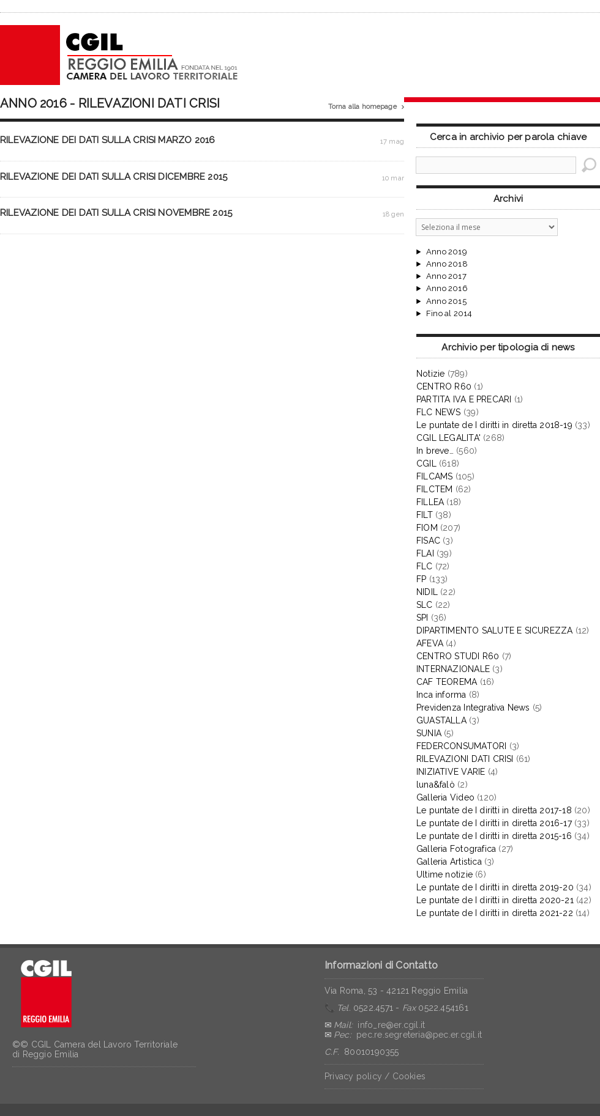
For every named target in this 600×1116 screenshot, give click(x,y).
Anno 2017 (446, 276)
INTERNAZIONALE (453, 669)
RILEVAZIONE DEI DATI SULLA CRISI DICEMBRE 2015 (113, 176)
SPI (422, 618)
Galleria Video (445, 797)
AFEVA (429, 643)
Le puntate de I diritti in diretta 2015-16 (494, 836)
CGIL (426, 463)
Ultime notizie (444, 874)
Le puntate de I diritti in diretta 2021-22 (494, 913)
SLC (424, 605)
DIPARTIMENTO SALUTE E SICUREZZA (494, 630)
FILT (424, 515)
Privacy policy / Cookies (375, 1076)
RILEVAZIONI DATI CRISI (465, 759)
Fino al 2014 (449, 313)
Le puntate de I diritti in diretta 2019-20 (495, 887)
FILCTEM (434, 489)
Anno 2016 (447, 288)
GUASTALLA (441, 720)
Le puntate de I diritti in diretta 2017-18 (494, 810)
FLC (424, 566)
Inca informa (441, 695)
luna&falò (435, 784)
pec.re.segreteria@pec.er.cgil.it (419, 1035)
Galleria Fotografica (456, 849)
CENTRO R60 (443, 386)
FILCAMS (434, 476)
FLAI (425, 553)
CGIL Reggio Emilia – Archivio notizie (119, 55)
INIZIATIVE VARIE (450, 772)
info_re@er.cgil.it (391, 1025)
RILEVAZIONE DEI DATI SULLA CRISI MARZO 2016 (108, 140)
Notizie (430, 374)
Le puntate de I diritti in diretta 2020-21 (495, 900)
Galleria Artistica (449, 862)
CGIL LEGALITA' (448, 438)
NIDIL (427, 592)
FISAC (428, 540)
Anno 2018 (447, 264)
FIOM (427, 528)
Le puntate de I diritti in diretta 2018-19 (494, 425)
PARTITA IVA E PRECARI (463, 399)
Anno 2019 (446, 252)
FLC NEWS (438, 412)
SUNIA (428, 733)
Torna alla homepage (366, 107)
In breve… (435, 451)
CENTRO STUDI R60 (457, 656)
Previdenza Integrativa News (473, 707)
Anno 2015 (446, 301)
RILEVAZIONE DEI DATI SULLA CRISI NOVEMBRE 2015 (116, 212)
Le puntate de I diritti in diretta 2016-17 (494, 823)
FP (421, 579)
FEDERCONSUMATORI (461, 746)
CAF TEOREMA (446, 682)
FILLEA (430, 502)
